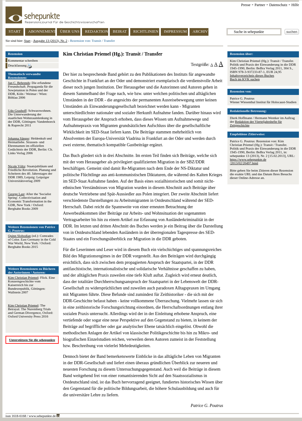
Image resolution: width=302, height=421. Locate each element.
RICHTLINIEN (145, 31)
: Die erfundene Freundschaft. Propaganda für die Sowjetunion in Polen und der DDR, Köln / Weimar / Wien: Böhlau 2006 (30, 90)
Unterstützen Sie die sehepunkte (32, 340)
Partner (260, 5)
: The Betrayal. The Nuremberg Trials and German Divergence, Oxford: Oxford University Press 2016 (30, 310)
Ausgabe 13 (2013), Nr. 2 (50, 40)
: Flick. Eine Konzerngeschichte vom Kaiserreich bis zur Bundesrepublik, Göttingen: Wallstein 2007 (31, 285)
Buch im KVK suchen (245, 79)
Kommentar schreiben (23, 60)
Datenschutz (278, 5)
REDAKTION (96, 31)
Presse (246, 5)
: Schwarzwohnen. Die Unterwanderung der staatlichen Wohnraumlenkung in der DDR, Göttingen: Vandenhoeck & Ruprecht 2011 (31, 118)
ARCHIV (200, 31)
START (14, 31)
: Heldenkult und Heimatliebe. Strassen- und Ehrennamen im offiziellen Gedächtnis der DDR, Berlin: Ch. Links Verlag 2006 (30, 145)
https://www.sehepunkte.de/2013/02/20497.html (248, 161)
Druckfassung (20, 66)
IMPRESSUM (175, 31)
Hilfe (295, 5)
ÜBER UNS (69, 31)
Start (27, 40)
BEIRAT (120, 31)
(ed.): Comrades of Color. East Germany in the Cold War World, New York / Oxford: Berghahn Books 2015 (32, 241)
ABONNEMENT (41, 31)
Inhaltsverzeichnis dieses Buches (252, 75)
